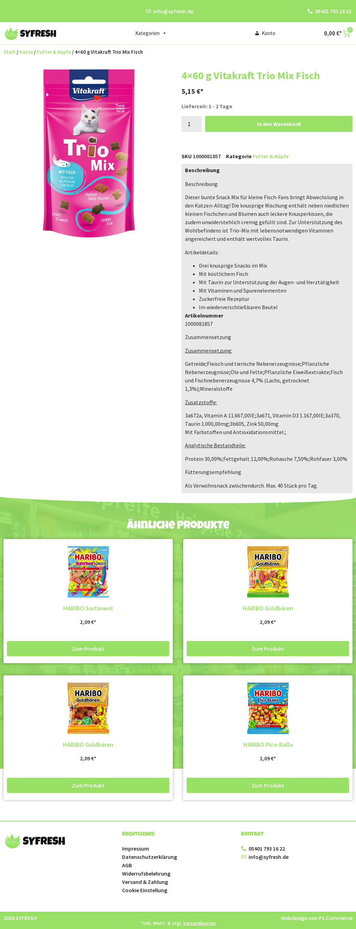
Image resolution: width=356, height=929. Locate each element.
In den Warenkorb (279, 123)
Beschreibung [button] (201, 183)
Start (9, 52)
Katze (26, 52)
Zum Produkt (88, 648)
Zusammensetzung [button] (208, 336)
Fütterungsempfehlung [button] (213, 471)
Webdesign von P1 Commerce (317, 917)
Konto (268, 33)
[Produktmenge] (191, 124)
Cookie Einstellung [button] (144, 890)
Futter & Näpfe (54, 52)
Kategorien (151, 33)
